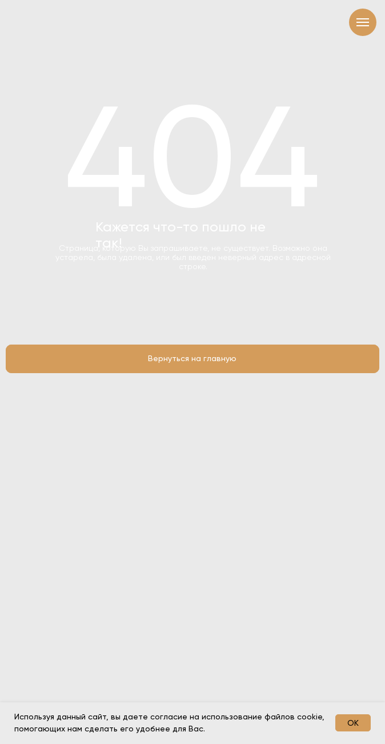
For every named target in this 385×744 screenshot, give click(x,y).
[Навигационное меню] (362, 22)
